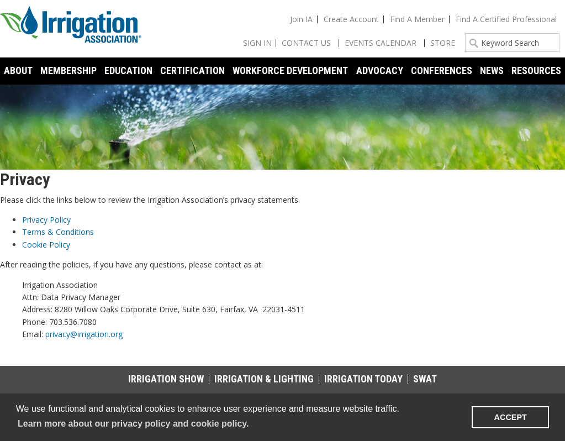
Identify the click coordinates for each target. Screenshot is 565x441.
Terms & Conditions (58, 232)
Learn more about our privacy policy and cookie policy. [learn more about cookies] (133, 423)
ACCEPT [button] (510, 417)
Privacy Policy (46, 219)
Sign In (257, 43)
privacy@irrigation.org (84, 334)
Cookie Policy (46, 244)
